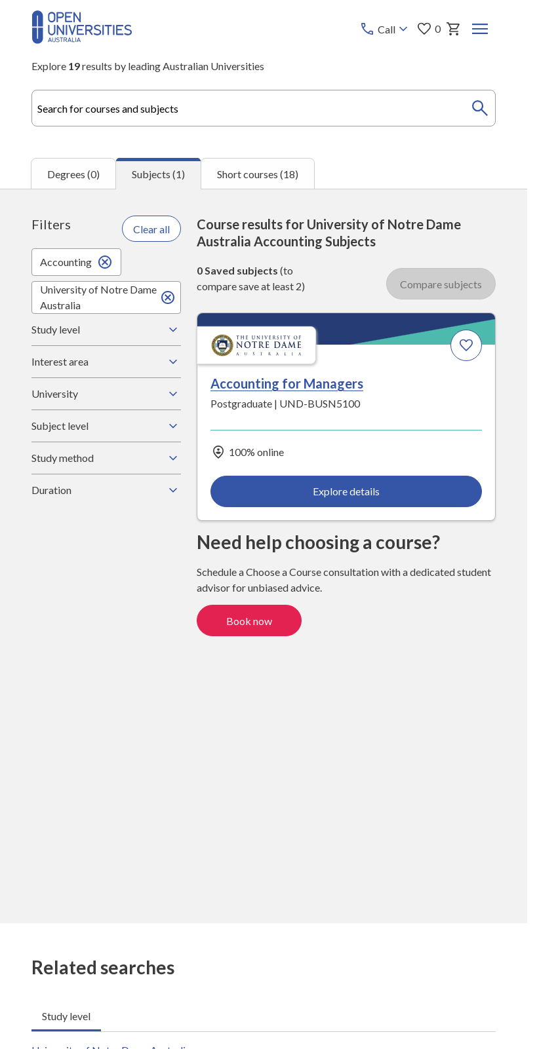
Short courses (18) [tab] (257, 173)
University (106, 394)
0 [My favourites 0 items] (428, 29)
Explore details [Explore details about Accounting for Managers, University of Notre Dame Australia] (346, 491)
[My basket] (454, 29)
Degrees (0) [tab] (73, 173)
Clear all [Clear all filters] (151, 228)
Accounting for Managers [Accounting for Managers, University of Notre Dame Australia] (286, 383)
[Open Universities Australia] (81, 39)
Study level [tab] (66, 1016)
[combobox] (263, 108)
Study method (106, 458)
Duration (106, 490)
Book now (249, 620)
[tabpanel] (263, 556)
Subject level (106, 426)
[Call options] (385, 29)
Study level (106, 329)
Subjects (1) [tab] (158, 174)
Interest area (106, 362)
